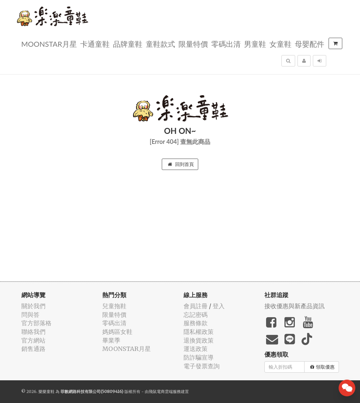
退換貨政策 (199, 340)
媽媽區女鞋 (117, 332)
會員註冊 (196, 306)
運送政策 (196, 349)
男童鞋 (255, 43)
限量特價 (193, 43)
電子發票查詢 (202, 366)
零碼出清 (226, 43)
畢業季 (111, 340)
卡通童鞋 (95, 43)
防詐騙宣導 (199, 357)
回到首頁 (181, 164)
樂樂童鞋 (46, 391)
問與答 (30, 315)
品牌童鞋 (127, 43)
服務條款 (196, 323)
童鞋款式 (160, 43)
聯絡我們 (33, 332)
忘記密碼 (196, 315)
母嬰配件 (309, 43)
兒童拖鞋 (114, 306)
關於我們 (33, 306)
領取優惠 (322, 367)
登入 (219, 306)
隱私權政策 (199, 332)
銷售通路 (33, 349)
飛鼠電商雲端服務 (165, 391)
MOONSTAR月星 (49, 43)
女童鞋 (280, 43)
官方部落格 (36, 323)
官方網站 (33, 340)
